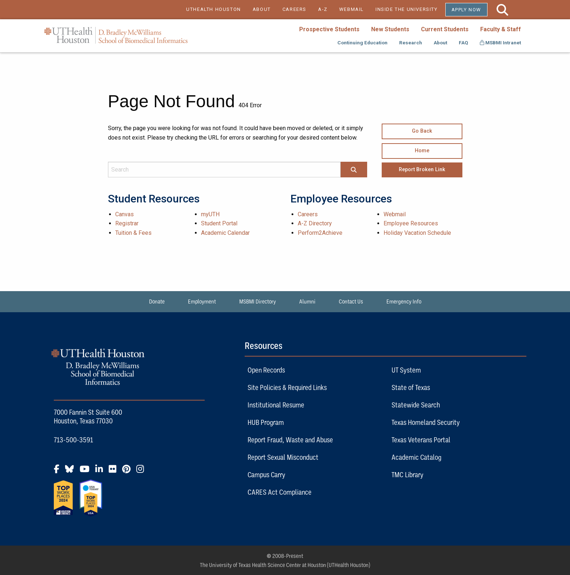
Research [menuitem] (410, 42)
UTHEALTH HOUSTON (213, 9)
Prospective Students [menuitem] (329, 29)
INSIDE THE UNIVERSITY (410, 9)
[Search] (354, 170)
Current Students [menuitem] (445, 29)
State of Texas (411, 387)
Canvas (124, 214)
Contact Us (351, 301)
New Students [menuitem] (390, 29)
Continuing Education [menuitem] (362, 42)
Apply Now (466, 9)
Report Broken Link (422, 169)
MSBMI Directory (257, 301)
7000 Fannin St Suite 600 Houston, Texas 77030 (88, 416)
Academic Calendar (225, 232)
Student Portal (219, 223)
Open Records (266, 369)
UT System (406, 369)
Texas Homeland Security (426, 422)
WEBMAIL (351, 9)
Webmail (395, 214)
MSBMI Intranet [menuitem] (500, 42)
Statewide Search (416, 404)
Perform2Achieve (320, 232)
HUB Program (266, 422)
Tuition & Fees (133, 232)
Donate (157, 301)
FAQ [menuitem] (463, 42)
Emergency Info (403, 301)
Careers (308, 214)
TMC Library (408, 474)
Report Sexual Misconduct (283, 457)
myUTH (210, 214)
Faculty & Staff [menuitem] (500, 29)
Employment (202, 301)
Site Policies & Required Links (287, 387)
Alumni (307, 301)
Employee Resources (411, 223)
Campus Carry (266, 474)
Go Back (422, 131)
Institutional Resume (276, 404)
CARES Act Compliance (280, 491)
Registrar (127, 223)
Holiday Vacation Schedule (417, 232)
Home (422, 151)
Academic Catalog (416, 457)
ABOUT (262, 9)
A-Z (323, 9)
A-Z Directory (315, 223)
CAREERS (294, 9)
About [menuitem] (440, 42)
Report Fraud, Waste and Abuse (290, 439)
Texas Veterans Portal (421, 439)
